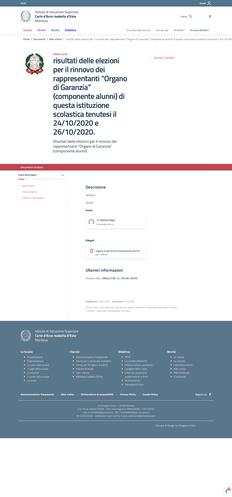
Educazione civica (134, 384)
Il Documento (29, 192)
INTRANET (179, 30)
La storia (31, 380)
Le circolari (179, 361)
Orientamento (132, 380)
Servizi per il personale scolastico (93, 361)
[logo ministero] (26, 16)
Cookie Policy (150, 394)
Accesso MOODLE (199, 30)
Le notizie (179, 357)
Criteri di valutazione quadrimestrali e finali (136, 375)
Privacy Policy (128, 394)
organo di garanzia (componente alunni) (117, 251)
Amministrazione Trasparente (92, 357)
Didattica (70, 30)
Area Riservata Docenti (138, 30)
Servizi (41, 30)
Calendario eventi (183, 365)
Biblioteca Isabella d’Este (89, 377)
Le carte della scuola (38, 365)
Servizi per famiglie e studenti (92, 365)
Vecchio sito (162, 30)
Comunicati (180, 377)
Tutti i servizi (82, 373)
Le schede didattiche (136, 361)
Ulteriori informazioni (33, 198)
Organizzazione (35, 361)
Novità (55, 30)
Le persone (33, 373)
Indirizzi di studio (85, 369)
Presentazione (35, 357)
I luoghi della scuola (37, 369)
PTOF (128, 357)
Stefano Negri (107, 220)
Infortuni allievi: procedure (139, 365)
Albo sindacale (181, 373)
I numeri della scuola (38, 377)
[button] (42, 175)
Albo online (180, 369)
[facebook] (210, 16)
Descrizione (28, 186)
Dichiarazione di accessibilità (97, 394)
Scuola (27, 30)
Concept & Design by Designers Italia (175, 425)
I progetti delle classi (136, 369)
